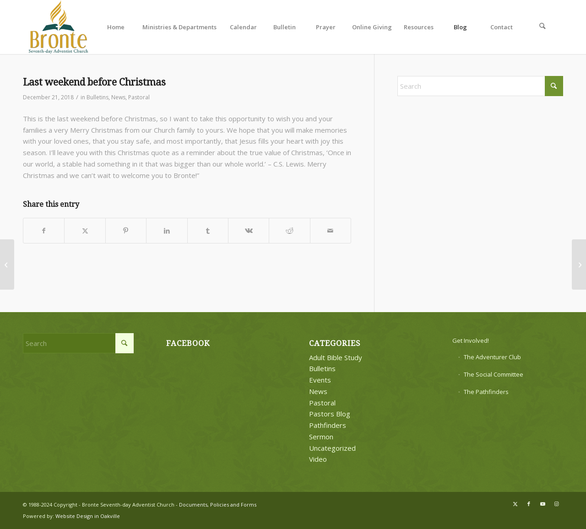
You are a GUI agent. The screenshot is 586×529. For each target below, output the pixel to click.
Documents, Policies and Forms (217, 504)
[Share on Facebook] (43, 230)
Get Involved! (470, 340)
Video (318, 459)
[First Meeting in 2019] (579, 264)
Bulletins (98, 97)
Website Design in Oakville (87, 516)
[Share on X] (85, 230)
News (118, 97)
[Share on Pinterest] (126, 230)
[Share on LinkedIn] (166, 230)
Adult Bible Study (335, 357)
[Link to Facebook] (529, 504)
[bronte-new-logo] (59, 27)
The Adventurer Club (492, 357)
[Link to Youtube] (542, 504)
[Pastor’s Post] (7, 264)
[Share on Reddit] (289, 230)
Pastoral (139, 97)
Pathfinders (327, 425)
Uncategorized (332, 448)
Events (320, 379)
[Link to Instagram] (556, 504)
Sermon (321, 436)
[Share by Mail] (330, 230)
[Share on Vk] (248, 230)
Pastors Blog (329, 413)
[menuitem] (115, 27)
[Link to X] (515, 504)
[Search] (542, 27)
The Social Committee (493, 374)
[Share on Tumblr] (208, 230)
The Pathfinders (486, 392)
